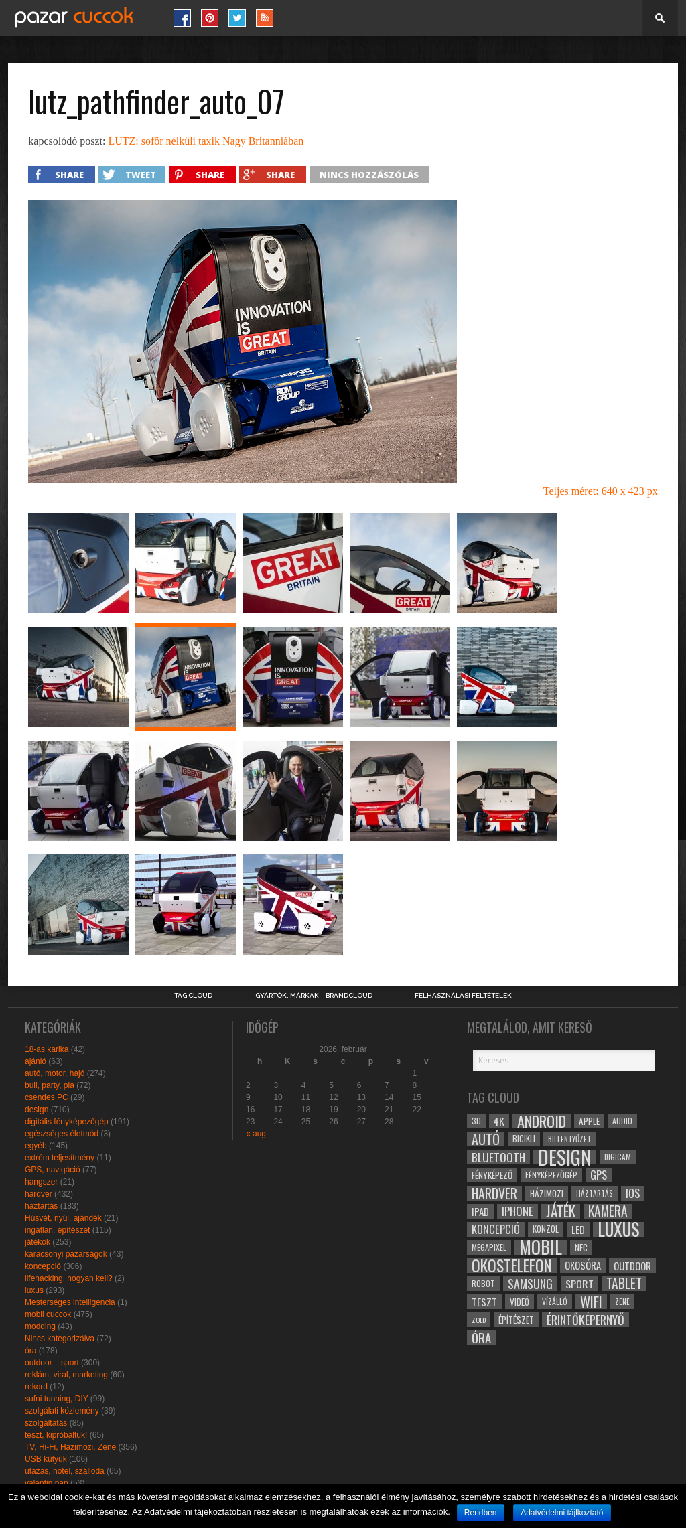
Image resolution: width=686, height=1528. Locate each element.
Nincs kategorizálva (59, 1338)
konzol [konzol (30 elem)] (546, 1229)
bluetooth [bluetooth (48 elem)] (498, 1157)
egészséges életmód (61, 1133)
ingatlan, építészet (57, 1230)
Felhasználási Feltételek (463, 995)
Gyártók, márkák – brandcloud (313, 995)
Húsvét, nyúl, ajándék (63, 1218)
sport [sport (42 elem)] (579, 1283)
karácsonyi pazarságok (66, 1254)
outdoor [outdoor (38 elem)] (632, 1265)
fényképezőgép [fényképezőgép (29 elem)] (551, 1174)
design (36, 1109)
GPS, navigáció (52, 1169)
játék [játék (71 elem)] (560, 1211)
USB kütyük (46, 1459)
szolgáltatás (46, 1423)
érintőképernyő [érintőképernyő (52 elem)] (585, 1319)
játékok (37, 1242)
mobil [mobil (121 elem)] (540, 1247)
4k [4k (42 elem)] (499, 1121)
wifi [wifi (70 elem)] (591, 1301)
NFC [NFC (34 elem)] (581, 1247)
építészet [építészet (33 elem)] (516, 1319)
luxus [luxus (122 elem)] (618, 1229)
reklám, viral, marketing (66, 1374)
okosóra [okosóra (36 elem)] (583, 1265)
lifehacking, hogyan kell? (69, 1278)
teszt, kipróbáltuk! (56, 1435)
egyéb (36, 1145)
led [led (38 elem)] (578, 1229)
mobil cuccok (48, 1314)
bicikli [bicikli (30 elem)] (523, 1138)
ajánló (35, 1061)
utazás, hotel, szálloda (65, 1471)
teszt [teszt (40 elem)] (484, 1301)
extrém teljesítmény (59, 1157)
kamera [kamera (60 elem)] (608, 1211)
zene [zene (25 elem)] (622, 1301)
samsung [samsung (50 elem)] (530, 1283)
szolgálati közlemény (62, 1411)
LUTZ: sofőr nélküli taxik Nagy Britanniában (205, 141)
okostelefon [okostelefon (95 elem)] (512, 1265)
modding (40, 1326)
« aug (256, 1133)
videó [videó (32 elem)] (519, 1301)
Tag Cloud (193, 995)
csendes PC (46, 1097)
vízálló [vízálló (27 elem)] (554, 1301)
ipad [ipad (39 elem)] (480, 1211)
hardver (38, 1194)
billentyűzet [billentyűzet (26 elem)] (569, 1138)
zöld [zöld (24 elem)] (479, 1319)
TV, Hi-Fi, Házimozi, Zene (70, 1447)
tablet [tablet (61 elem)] (624, 1283)
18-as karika (46, 1049)
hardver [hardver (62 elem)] (494, 1193)
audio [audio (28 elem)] (622, 1120)
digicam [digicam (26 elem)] (617, 1156)
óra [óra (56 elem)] (481, 1337)
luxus (34, 1290)
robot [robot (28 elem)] (483, 1283)
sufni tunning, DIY (56, 1398)
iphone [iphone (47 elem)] (517, 1211)
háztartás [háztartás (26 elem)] (594, 1193)
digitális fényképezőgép (67, 1121)
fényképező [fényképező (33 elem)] (492, 1175)
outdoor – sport (52, 1362)
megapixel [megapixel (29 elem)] (489, 1247)
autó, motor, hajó (54, 1073)
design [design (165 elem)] (565, 1157)
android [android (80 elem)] (541, 1121)
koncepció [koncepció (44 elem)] (496, 1229)
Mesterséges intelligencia (70, 1302)
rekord (36, 1386)
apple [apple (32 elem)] (589, 1121)
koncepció (43, 1266)
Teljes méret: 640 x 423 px (600, 491)
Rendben (480, 1512)
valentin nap (46, 1483)
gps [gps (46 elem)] (598, 1175)
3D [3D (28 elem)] (476, 1120)
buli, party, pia (49, 1085)
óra (30, 1350)
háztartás (41, 1206)
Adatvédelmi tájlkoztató (562, 1512)
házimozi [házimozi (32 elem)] (546, 1193)
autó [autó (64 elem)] (486, 1139)
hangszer (41, 1182)
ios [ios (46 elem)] (633, 1193)
